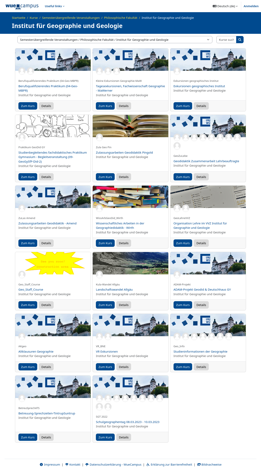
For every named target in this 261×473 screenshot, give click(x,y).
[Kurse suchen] (226, 39)
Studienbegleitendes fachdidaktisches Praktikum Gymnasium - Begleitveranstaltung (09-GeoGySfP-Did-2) (52, 156)
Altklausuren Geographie (35, 351)
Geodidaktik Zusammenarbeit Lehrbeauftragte (206, 161)
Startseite (18, 18)
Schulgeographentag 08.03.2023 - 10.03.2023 (127, 422)
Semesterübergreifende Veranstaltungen (71, 18)
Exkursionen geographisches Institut (199, 86)
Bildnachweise (209, 464)
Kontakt (72, 464)
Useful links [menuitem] (53, 6)
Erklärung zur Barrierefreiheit (169, 464)
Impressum (49, 464)
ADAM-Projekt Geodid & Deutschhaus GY (202, 289)
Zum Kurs (28, 106)
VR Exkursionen (107, 351)
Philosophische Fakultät (120, 18)
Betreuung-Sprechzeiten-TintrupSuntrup (46, 413)
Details (46, 106)
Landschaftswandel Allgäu (114, 289)
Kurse (34, 18)
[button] (225, 6)
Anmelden (251, 6)
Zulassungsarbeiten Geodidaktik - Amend (47, 223)
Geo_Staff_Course (30, 289)
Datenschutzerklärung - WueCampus (113, 464)
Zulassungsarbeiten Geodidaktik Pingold (124, 152)
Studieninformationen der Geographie (201, 351)
